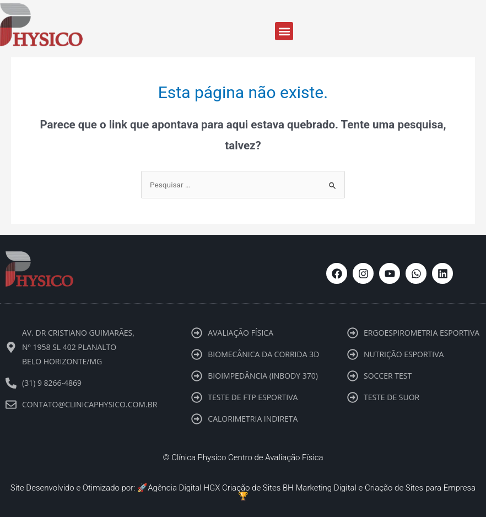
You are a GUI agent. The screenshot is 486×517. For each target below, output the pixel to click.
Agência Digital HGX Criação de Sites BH (221, 488)
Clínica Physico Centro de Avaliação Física (247, 457)
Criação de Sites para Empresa (420, 488)
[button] (284, 31)
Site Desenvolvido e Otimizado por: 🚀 (79, 488)
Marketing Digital (326, 488)
